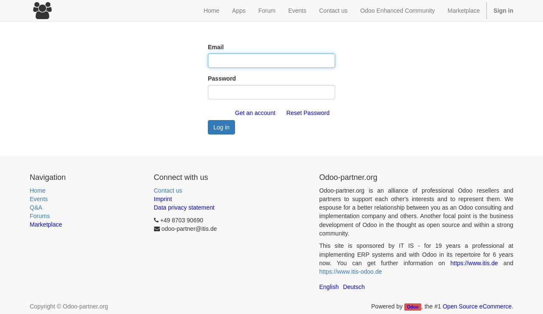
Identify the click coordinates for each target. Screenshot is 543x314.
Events (39, 199)
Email (216, 47)
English (329, 286)
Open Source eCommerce (477, 306)
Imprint (163, 199)
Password (222, 78)
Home (37, 190)
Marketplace (464, 10)
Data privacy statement (184, 207)
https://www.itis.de (474, 263)
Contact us (168, 190)
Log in (221, 127)
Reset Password (308, 112)
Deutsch (353, 286)
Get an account (255, 112)
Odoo (412, 306)
